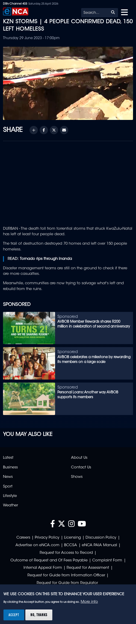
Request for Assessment (88, 568)
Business (10, 467)
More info (89, 602)
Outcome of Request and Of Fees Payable (49, 560)
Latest (8, 458)
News (8, 477)
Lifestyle (10, 496)
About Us (79, 458)
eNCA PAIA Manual (99, 545)
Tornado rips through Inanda (46, 259)
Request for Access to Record (66, 553)
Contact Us (81, 467)
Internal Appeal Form (43, 568)
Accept (14, 614)
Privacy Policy (47, 538)
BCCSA (70, 545)
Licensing (72, 538)
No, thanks (38, 614)
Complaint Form (107, 560)
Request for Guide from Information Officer (66, 575)
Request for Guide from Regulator (67, 583)
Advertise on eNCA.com (37, 545)
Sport (7, 486)
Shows (77, 477)
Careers (23, 538)
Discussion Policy (101, 538)
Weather (10, 505)
